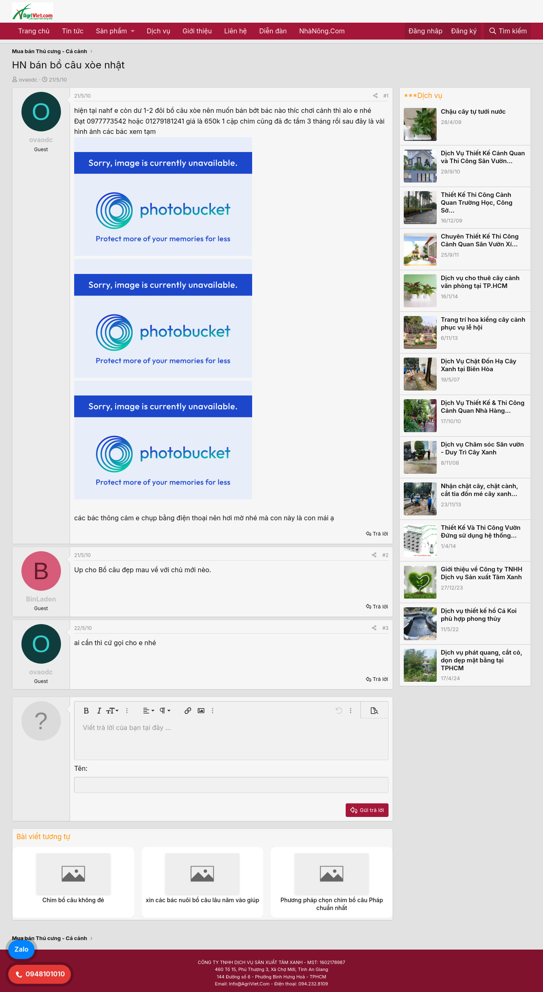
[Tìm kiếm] (507, 31)
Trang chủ (33, 31)
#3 (385, 628)
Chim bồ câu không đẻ (73, 899)
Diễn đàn (273, 31)
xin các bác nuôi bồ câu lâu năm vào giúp (202, 899)
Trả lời (380, 533)
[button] (115, 31)
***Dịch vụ (423, 95)
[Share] (375, 96)
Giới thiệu (197, 31)
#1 (386, 96)
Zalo (21, 949)
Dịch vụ (158, 31)
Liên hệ (235, 31)
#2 (385, 555)
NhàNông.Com (322, 31)
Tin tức (72, 31)
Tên (80, 768)
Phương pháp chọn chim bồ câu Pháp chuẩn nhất (332, 903)
